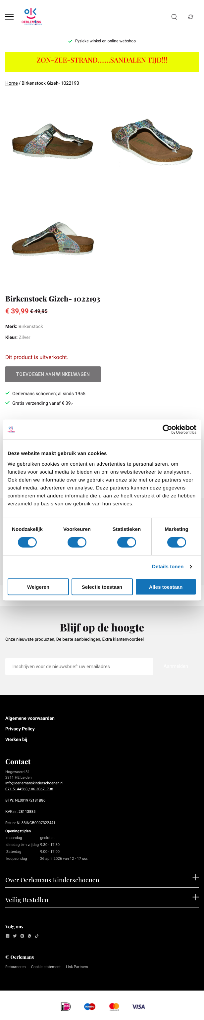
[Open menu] (9, 17)
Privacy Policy (20, 729)
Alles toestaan (166, 586)
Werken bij (16, 739)
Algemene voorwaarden (30, 718)
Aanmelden (176, 666)
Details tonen (167, 567)
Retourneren (15, 966)
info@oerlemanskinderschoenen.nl (34, 783)
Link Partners (77, 966)
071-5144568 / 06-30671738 (29, 789)
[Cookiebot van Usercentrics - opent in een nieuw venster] (167, 430)
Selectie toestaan (102, 586)
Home (11, 83)
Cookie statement (46, 966)
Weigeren (38, 586)
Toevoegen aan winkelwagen (53, 374)
